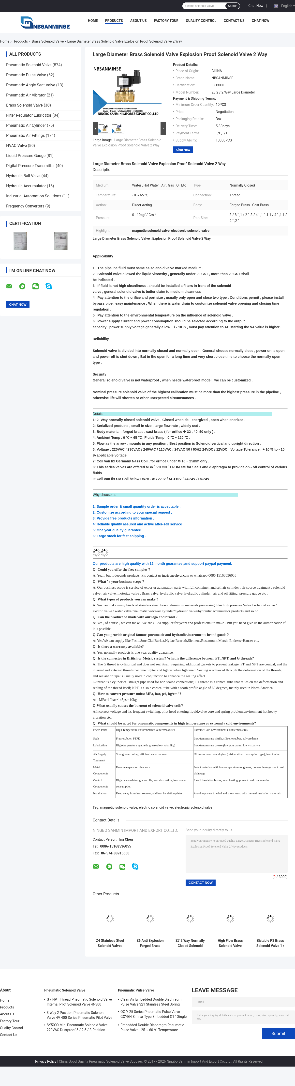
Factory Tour (166, 21)
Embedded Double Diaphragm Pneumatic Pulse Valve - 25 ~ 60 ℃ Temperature (152, 1027)
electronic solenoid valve (193, 807)
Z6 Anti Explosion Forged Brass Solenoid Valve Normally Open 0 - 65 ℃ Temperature (150, 943)
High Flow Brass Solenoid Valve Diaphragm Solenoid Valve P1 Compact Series (230, 943)
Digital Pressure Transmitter (30, 165)
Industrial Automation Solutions (33, 196)
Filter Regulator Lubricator (28, 115)
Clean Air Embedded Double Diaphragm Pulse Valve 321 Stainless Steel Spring (150, 1001)
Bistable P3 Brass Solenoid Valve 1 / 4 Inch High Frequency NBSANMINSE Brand (270, 943)
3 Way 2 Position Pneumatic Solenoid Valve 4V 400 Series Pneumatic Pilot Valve (79, 1015)
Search (232, 6)
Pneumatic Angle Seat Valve (30, 85)
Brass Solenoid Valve (48, 41)
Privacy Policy (45, 1061)
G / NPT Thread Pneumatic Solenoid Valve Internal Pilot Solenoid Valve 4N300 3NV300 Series (79, 1002)
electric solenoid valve (156, 807)
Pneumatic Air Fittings (25, 135)
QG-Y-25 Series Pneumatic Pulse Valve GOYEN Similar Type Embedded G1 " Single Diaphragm (153, 1015)
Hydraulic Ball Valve (23, 175)
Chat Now (255, 6)
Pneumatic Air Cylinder (26, 125)
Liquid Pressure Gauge (25, 155)
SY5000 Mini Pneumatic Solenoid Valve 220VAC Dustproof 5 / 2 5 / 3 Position (77, 1027)
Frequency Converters (25, 206)
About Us (138, 21)
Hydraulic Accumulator (26, 186)
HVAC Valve (16, 145)
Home (93, 21)
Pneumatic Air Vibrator (26, 95)
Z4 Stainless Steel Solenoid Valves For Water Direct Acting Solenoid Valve (110, 943)
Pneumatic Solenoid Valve (29, 65)
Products (114, 21)
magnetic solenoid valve (118, 807)
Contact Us (234, 21)
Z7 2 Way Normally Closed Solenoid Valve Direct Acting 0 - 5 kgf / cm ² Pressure (190, 943)
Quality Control (201, 21)
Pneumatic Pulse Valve (26, 75)
